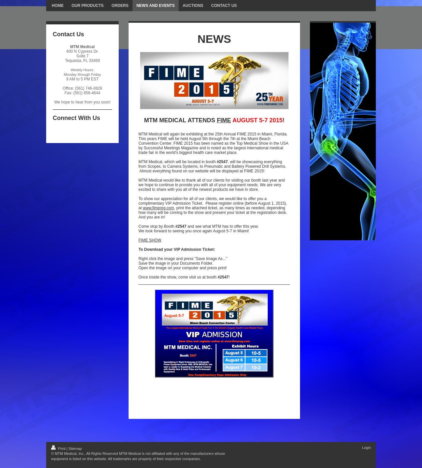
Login (366, 448)
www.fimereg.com (158, 208)
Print (59, 449)
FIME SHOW (149, 240)
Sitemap (75, 449)
